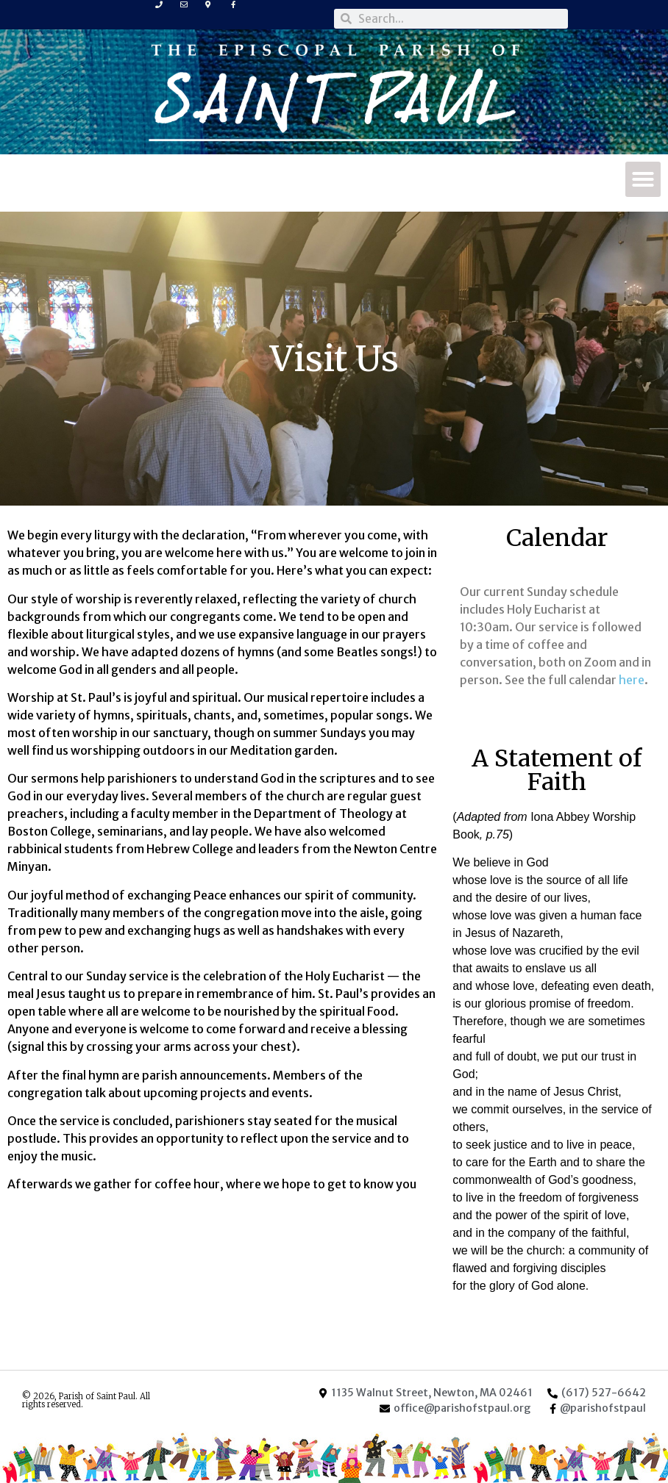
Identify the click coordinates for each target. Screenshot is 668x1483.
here (631, 679)
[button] (643, 179)
